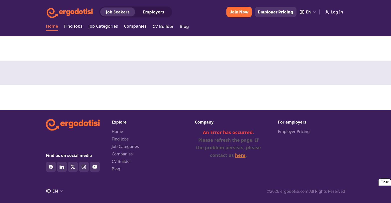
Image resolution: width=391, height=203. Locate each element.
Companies (135, 26)
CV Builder (163, 26)
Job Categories (103, 26)
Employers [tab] (153, 12)
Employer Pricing (275, 11)
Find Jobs (73, 26)
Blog (184, 26)
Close (385, 182)
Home (52, 26)
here (240, 155)
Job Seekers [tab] (118, 12)
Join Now (239, 11)
